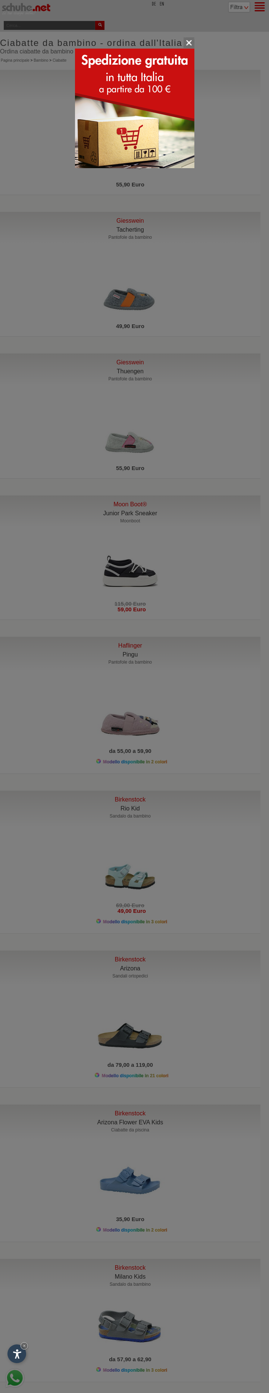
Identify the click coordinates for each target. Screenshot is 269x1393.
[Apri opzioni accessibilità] (16, 1353)
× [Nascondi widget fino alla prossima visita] (24, 1346)
